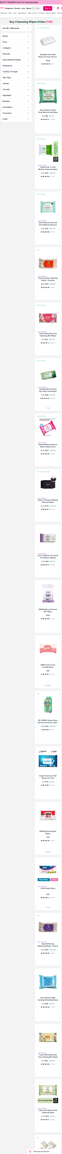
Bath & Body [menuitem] (32, 13)
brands (17, 8)
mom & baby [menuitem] (51, 13)
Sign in (47, 8)
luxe (23, 8)
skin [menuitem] (10, 13)
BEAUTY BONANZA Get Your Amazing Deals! (19, 2)
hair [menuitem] (14, 13)
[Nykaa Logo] (2, 8)
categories (9, 8)
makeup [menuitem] (4, 13)
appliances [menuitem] (22, 13)
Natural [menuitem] (41, 13)
